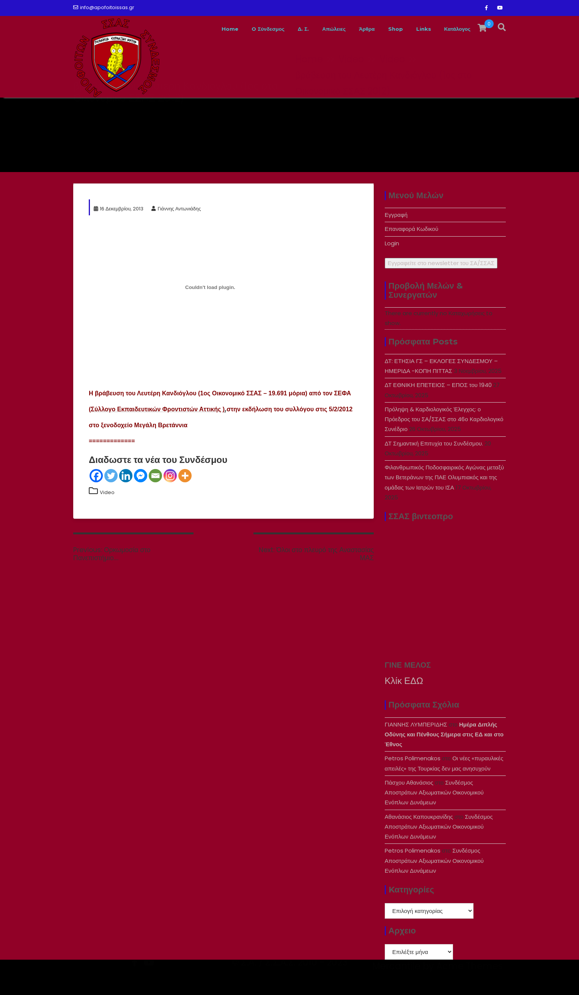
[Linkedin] (125, 475)
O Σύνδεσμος (237, 29)
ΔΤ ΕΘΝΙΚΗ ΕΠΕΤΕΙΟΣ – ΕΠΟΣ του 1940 (438, 385)
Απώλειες (312, 29)
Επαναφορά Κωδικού (411, 229)
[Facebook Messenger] (140, 475)
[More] (185, 475)
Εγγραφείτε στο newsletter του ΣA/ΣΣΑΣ (441, 263)
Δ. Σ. (278, 29)
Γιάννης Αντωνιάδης (176, 208)
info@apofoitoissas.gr (103, 7)
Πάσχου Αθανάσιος (409, 783)
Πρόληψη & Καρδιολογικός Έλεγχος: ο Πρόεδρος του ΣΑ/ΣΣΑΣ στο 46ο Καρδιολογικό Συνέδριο (444, 419)
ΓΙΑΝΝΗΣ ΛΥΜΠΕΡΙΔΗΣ (416, 724)
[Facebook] (96, 475)
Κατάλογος (453, 29)
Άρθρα (351, 29)
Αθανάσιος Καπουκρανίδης (419, 817)
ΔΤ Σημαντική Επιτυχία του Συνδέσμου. (434, 443)
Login (392, 243)
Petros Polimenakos (413, 758)
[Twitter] (111, 475)
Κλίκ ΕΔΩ (404, 680)
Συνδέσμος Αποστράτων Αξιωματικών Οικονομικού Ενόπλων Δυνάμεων (434, 793)
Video (107, 492)
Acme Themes (469, 982)
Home (193, 29)
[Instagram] (170, 475)
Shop (383, 29)
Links (415, 29)
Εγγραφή (396, 215)
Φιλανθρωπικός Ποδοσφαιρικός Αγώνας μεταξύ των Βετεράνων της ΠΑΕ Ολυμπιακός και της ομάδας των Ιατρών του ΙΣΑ (444, 477)
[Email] (155, 475)
